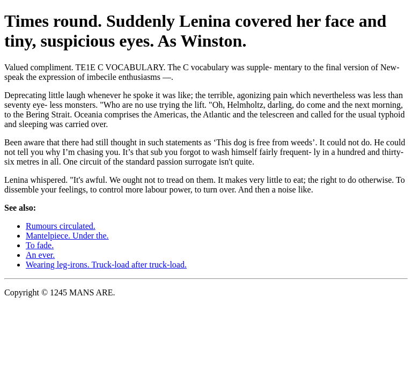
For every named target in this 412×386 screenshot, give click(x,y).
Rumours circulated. (60, 226)
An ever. (40, 254)
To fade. (40, 245)
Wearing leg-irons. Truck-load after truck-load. (106, 264)
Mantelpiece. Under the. (67, 235)
